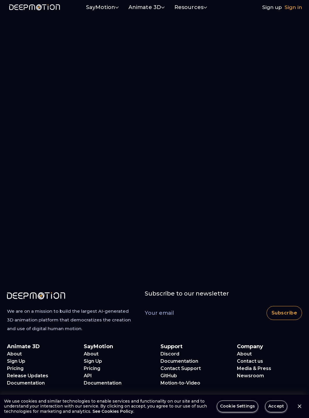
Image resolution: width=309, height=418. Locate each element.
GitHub (168, 375)
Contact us (250, 361)
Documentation (26, 383)
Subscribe (284, 313)
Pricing (15, 368)
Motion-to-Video (180, 383)
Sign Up (16, 361)
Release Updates (27, 375)
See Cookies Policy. (113, 411)
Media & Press (254, 368)
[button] (102, 7)
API (88, 375)
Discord (169, 354)
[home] (34, 7)
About (14, 354)
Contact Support (180, 368)
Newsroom (250, 375)
